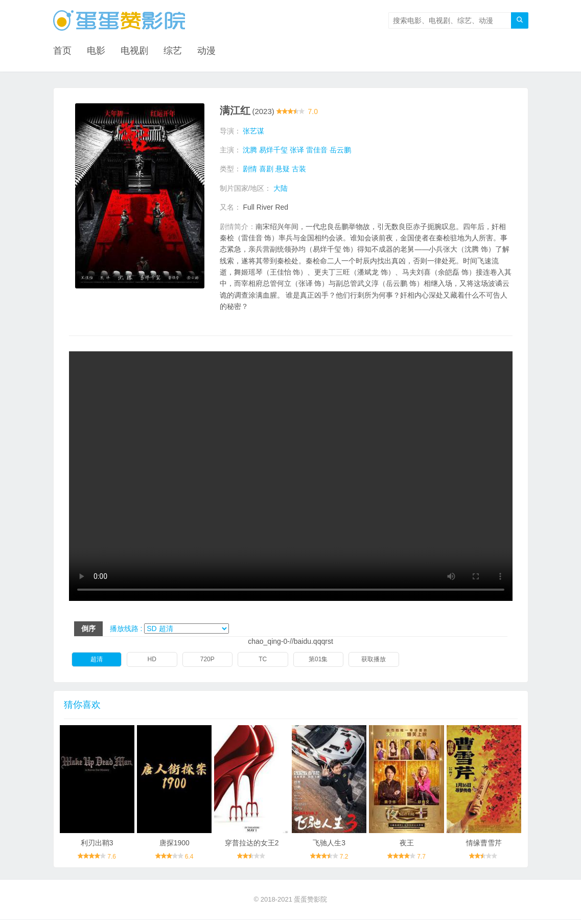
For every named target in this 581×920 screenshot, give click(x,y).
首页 (62, 51)
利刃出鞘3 (97, 843)
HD (152, 659)
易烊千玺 (273, 150)
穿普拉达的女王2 (252, 843)
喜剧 (266, 169)
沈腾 (250, 150)
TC (263, 659)
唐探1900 (174, 843)
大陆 (280, 188)
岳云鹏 (340, 150)
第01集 (318, 659)
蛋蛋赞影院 (310, 900)
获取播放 (373, 659)
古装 (299, 169)
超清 (96, 659)
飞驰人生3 (329, 843)
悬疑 (282, 169)
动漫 (206, 51)
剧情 (250, 169)
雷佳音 (317, 150)
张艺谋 (253, 131)
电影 (96, 51)
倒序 (88, 628)
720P (207, 659)
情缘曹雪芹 (484, 843)
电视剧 (134, 51)
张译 (297, 150)
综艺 (173, 51)
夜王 (407, 843)
